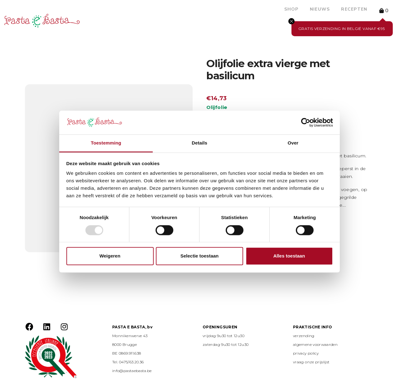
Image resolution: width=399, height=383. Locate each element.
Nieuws (320, 9)
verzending (304, 335)
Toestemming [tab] (106, 143)
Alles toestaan (289, 256)
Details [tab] (199, 143)
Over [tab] (293, 143)
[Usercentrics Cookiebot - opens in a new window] (305, 122)
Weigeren (109, 256)
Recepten (354, 9)
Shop (291, 9)
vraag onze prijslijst (311, 362)
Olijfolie (216, 107)
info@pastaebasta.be (132, 370)
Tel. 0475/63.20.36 (128, 362)
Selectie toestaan (199, 256)
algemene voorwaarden (315, 344)
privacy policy (306, 353)
